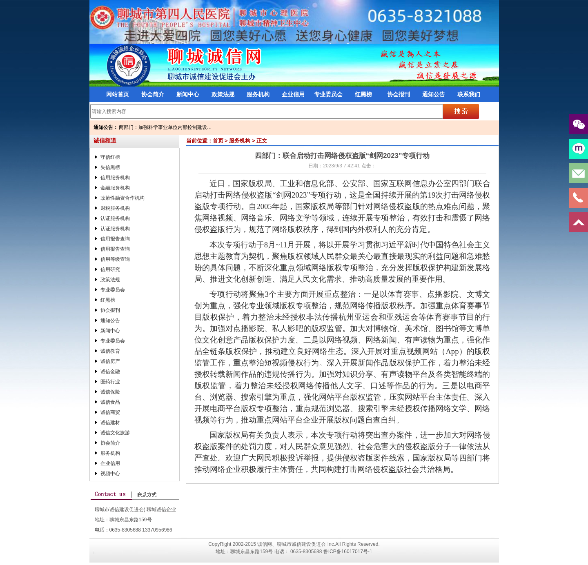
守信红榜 (110, 157)
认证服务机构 (115, 218)
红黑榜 (363, 94)
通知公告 (433, 94)
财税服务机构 (115, 208)
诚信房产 (110, 361)
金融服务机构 (115, 188)
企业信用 (293, 94)
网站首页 (117, 94)
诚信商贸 (110, 412)
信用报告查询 (115, 239)
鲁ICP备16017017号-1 (347, 551)
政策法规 (223, 94)
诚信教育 (110, 351)
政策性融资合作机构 (122, 198)
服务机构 (258, 94)
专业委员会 (328, 94)
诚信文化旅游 (115, 433)
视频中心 (110, 473)
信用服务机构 (115, 177)
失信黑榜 (110, 167)
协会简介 (152, 94)
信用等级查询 (115, 259)
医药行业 (110, 382)
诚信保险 (110, 392)
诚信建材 (110, 422)
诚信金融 (110, 371)
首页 (218, 141)
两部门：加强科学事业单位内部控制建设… (165, 127)
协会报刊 (398, 94)
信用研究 (110, 269)
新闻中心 (187, 94)
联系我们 (468, 94)
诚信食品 (110, 402)
